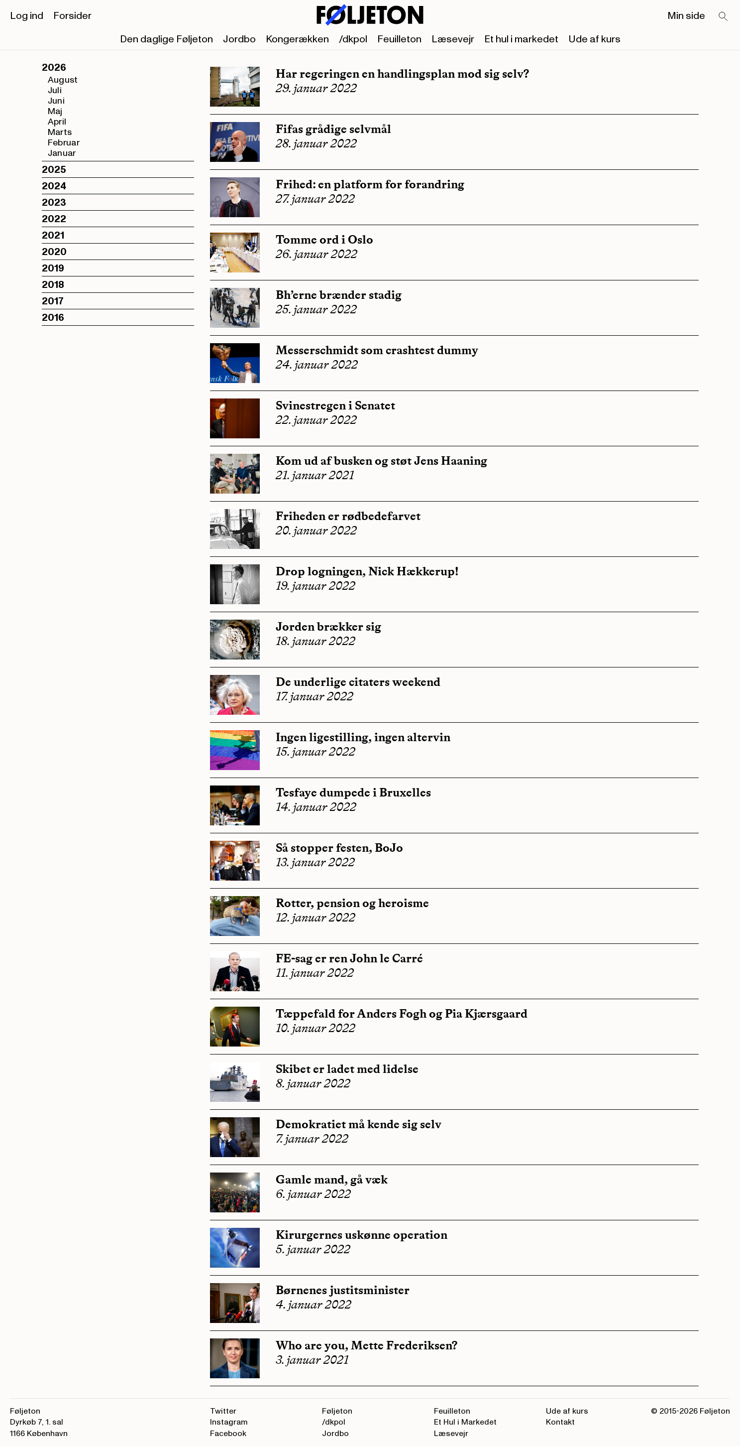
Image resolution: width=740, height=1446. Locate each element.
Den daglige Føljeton (166, 39)
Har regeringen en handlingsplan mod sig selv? (403, 73)
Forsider (72, 16)
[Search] (723, 16)
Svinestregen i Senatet (335, 405)
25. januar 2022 (316, 309)
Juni (56, 101)
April (57, 122)
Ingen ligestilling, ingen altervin (364, 737)
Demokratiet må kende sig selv (358, 1124)
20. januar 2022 (316, 530)
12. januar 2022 (315, 917)
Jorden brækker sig (328, 626)
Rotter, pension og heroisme (352, 903)
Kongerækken (297, 39)
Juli (55, 90)
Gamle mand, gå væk (332, 1179)
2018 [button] (53, 285)
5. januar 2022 (313, 1249)
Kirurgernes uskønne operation (361, 1234)
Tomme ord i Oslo (324, 239)
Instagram (229, 1422)
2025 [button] (54, 170)
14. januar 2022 (316, 807)
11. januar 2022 (315, 973)
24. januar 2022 (317, 365)
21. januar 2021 (315, 475)
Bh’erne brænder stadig (339, 294)
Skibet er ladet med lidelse (347, 1068)
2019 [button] (53, 268)
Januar (62, 153)
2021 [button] (53, 236)
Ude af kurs (594, 39)
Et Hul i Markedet (465, 1422)
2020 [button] (54, 252)
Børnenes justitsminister (343, 1290)
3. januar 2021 (312, 1360)
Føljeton (337, 1411)
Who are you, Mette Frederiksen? (366, 1345)
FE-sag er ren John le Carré (349, 958)
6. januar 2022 (313, 1194)
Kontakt (560, 1422)
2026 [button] (54, 68)
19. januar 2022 (315, 586)
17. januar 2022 (314, 696)
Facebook (228, 1433)
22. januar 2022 (316, 420)
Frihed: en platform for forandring (370, 184)
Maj (55, 111)
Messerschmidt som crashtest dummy (377, 350)
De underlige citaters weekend (358, 681)
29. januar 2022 (316, 88)
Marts (60, 132)
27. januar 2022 (315, 199)
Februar (64, 142)
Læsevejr (452, 39)
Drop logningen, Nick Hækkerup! (367, 571)
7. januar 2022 (312, 1139)
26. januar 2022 (316, 254)
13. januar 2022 (315, 862)
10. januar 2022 (315, 1028)
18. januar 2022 (315, 641)
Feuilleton (399, 39)
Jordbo (239, 39)
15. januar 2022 (315, 752)
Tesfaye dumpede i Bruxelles (353, 792)
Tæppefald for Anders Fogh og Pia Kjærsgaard (402, 1013)
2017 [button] (53, 301)
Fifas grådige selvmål (333, 129)
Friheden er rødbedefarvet (348, 516)
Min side (686, 16)
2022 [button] (54, 219)
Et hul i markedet (521, 39)
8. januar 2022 (313, 1083)
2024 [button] (54, 186)
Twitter (223, 1411)
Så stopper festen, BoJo (339, 847)
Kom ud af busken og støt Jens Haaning (381, 460)
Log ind (26, 16)
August (63, 80)
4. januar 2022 (313, 1305)
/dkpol (353, 39)
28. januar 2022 (316, 143)
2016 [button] (53, 318)
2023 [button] (54, 203)
